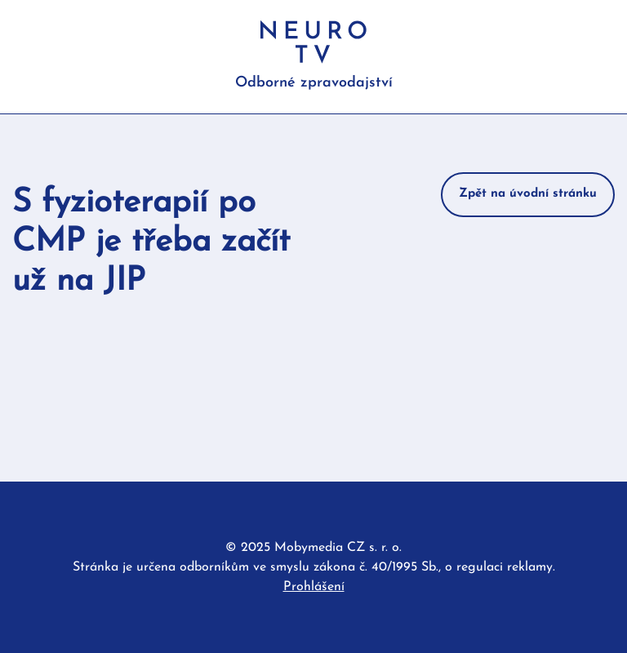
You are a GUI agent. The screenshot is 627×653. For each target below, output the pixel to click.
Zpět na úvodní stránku (528, 194)
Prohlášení (314, 586)
